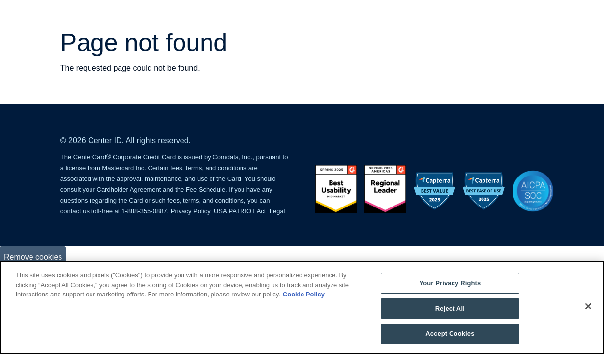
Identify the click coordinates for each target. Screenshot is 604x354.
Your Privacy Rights (450, 283)
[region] (302, 307)
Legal (277, 211)
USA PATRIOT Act (240, 211)
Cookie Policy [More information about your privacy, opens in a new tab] (304, 294)
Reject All (450, 308)
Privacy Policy (191, 211)
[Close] (588, 306)
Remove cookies (33, 257)
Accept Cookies (449, 333)
